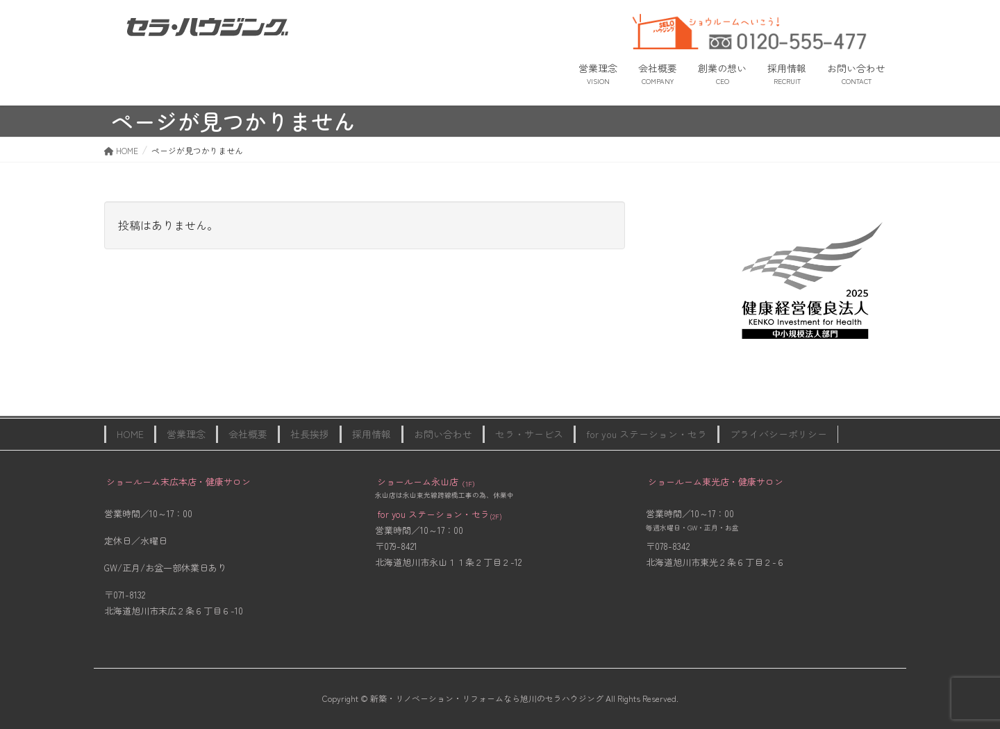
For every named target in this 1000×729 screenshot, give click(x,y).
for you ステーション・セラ (646, 434)
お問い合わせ (443, 434)
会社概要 (247, 434)
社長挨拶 (309, 434)
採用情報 (371, 434)
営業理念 (186, 434)
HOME (130, 434)
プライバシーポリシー (778, 434)
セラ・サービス (529, 434)
